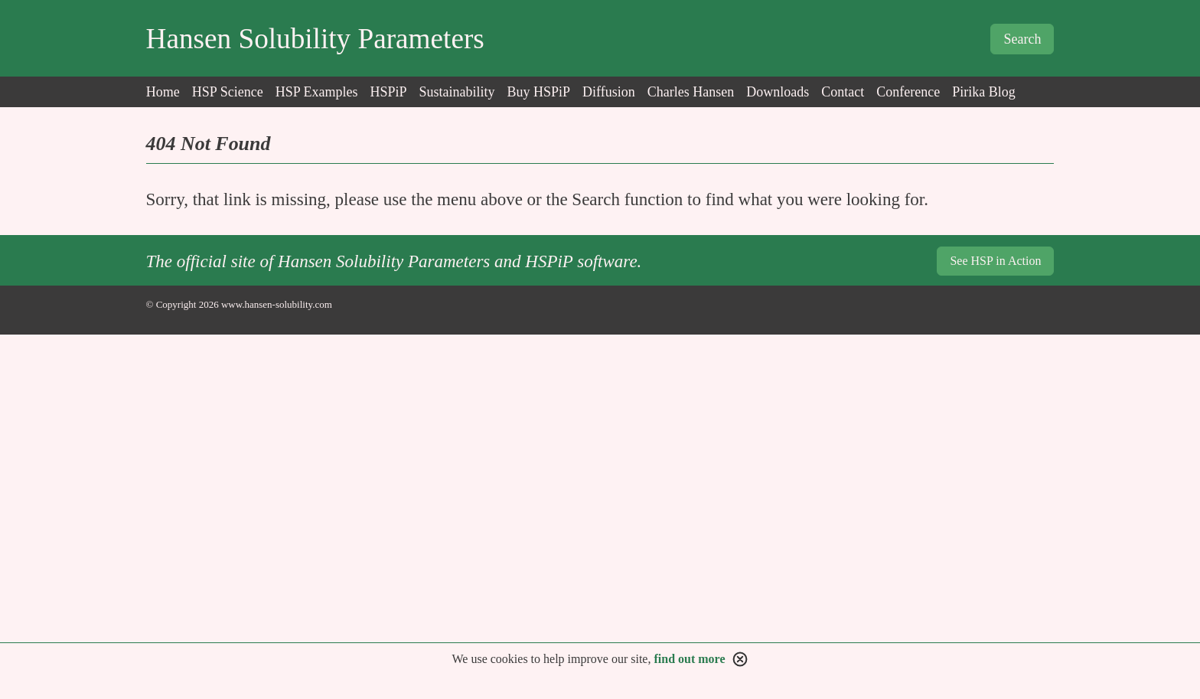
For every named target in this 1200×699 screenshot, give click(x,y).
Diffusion (608, 92)
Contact (842, 92)
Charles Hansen (690, 92)
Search (1022, 39)
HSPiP (388, 92)
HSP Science (227, 92)
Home (163, 92)
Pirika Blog (984, 92)
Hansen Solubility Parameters (315, 38)
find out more (689, 658)
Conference (908, 92)
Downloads (777, 92)
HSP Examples (317, 92)
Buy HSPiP (539, 92)
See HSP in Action (995, 260)
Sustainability (457, 92)
